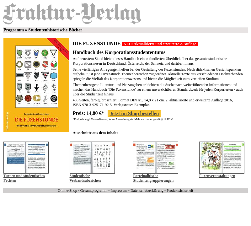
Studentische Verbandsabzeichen (85, 178)
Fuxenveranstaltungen (217, 176)
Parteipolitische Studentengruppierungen (153, 178)
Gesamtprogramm (94, 190)
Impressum (118, 190)
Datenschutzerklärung (147, 190)
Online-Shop (67, 190)
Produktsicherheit (180, 190)
